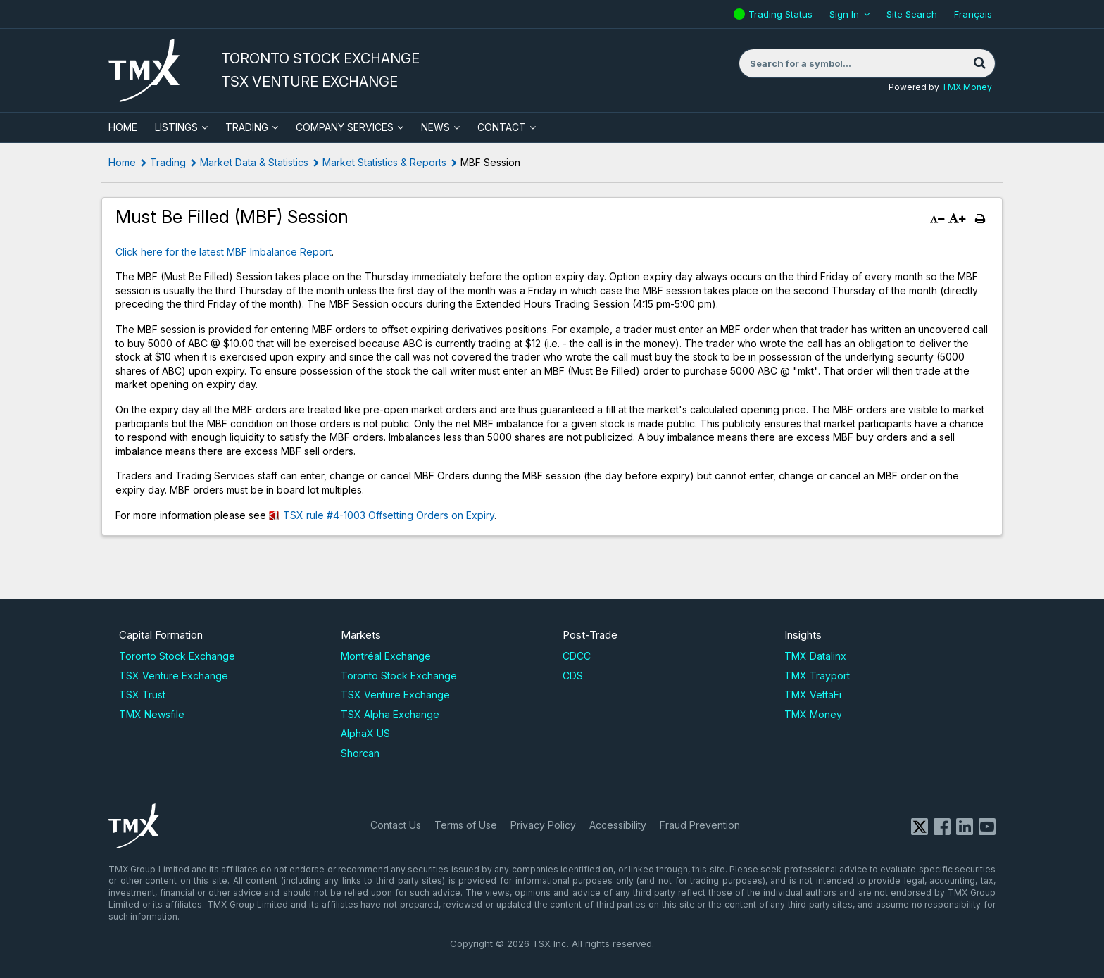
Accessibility (617, 825)
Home (122, 162)
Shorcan (360, 753)
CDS (573, 676)
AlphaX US (365, 733)
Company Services (345, 127)
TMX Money (966, 87)
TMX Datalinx (815, 656)
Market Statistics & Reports (384, 162)
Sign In (844, 14)
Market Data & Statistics (254, 162)
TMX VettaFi (812, 695)
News (435, 127)
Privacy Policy (543, 825)
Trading (246, 127)
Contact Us (395, 825)
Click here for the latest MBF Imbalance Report (223, 252)
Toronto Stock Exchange (177, 656)
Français (973, 14)
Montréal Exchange (386, 656)
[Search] (979, 63)
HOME (122, 127)
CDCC (577, 656)
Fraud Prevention (700, 825)
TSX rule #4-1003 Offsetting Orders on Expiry (388, 515)
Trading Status (782, 14)
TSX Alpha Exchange (390, 714)
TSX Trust (142, 695)
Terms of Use (465, 825)
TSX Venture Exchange (173, 676)
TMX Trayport (817, 676)
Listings (176, 127)
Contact (501, 127)
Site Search (911, 14)
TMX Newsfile (151, 714)
